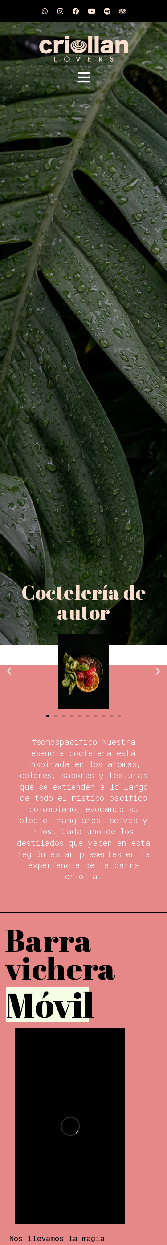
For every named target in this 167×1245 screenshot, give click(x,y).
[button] (8, 671)
